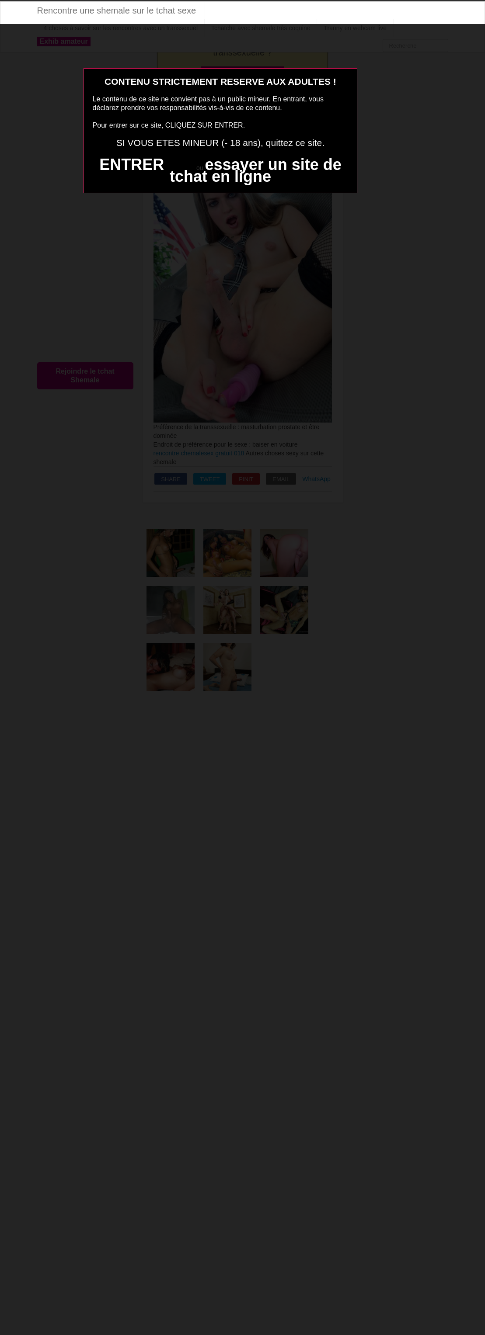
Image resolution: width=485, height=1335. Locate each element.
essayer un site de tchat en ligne (256, 170)
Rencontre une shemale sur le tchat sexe (116, 10)
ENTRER (131, 164)
